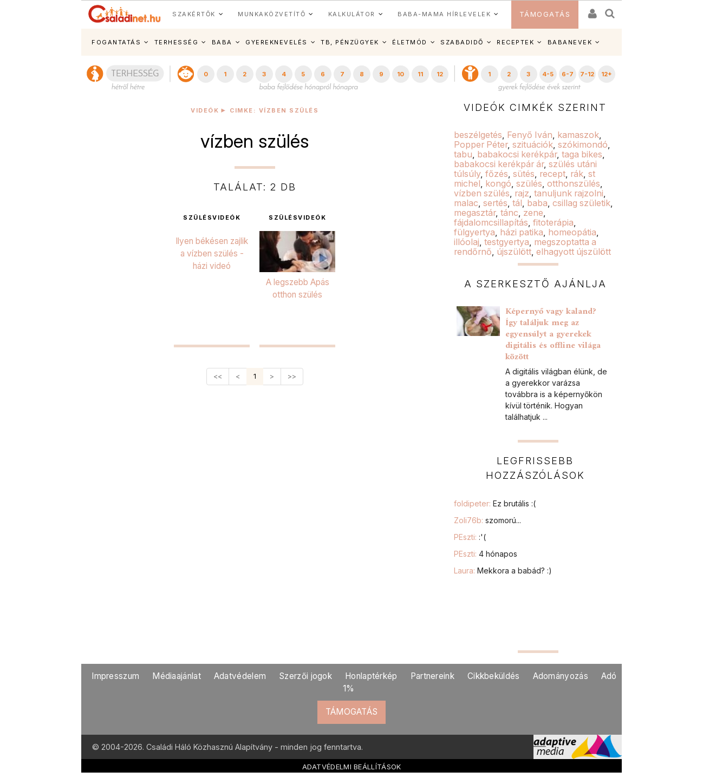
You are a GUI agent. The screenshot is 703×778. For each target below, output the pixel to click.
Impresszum (115, 676)
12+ (606, 74)
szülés (529, 183)
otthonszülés (573, 183)
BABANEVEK (570, 42)
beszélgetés (478, 134)
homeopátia (572, 232)
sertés (495, 202)
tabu (463, 154)
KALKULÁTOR (351, 14)
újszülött (514, 251)
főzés (496, 173)
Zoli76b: (487, 520)
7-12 (587, 74)
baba (537, 202)
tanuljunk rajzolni (568, 193)
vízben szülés (482, 193)
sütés (524, 173)
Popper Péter (480, 144)
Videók (205, 110)
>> (292, 376)
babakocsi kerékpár (517, 154)
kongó (498, 183)
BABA (222, 42)
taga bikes (582, 154)
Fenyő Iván (529, 134)
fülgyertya (474, 232)
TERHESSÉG (176, 42)
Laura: (503, 570)
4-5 (548, 74)
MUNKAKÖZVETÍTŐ (271, 14)
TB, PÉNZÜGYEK (350, 42)
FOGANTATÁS (116, 42)
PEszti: (470, 537)
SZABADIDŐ (462, 42)
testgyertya (506, 241)
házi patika (521, 232)
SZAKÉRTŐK (194, 14)
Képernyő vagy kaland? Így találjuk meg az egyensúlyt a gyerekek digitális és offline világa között (553, 334)
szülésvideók (211, 218)
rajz (522, 193)
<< (217, 376)
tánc (509, 212)
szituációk (532, 144)
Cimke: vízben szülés (274, 110)
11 (420, 74)
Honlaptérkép (371, 676)
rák (576, 173)
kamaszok (578, 134)
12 (440, 74)
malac (466, 202)
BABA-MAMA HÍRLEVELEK (444, 14)
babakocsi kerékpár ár (499, 164)
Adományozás (560, 676)
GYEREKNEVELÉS (276, 42)
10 (400, 74)
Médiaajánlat (176, 676)
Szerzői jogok (305, 676)
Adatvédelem (240, 676)
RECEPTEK (515, 42)
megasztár (475, 212)
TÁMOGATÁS (545, 14)
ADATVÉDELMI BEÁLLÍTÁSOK (351, 766)
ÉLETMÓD (409, 42)
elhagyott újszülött (573, 251)
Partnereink (432, 676)
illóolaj (466, 241)
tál (517, 202)
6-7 (568, 74)
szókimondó (583, 144)
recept (552, 173)
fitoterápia (553, 222)
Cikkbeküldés (493, 676)
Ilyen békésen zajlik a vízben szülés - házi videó (211, 253)
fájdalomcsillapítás (491, 222)
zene (533, 212)
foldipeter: (495, 503)
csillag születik (581, 202)
